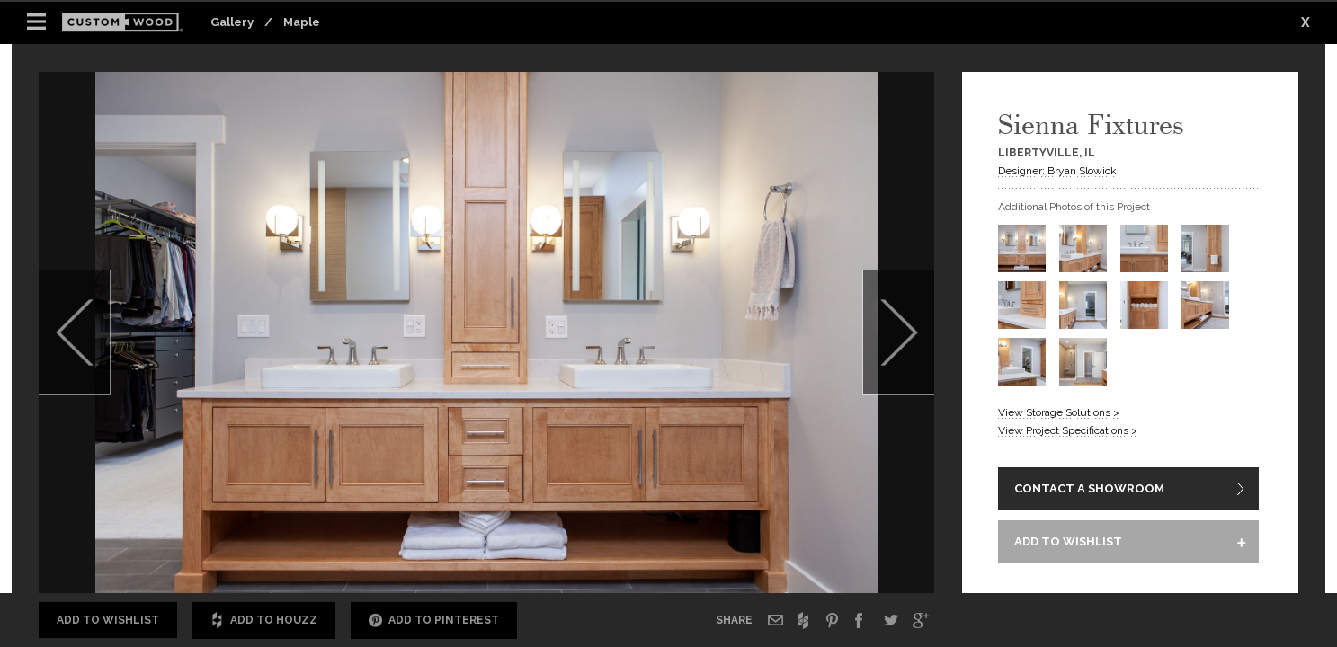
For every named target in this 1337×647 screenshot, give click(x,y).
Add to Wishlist (108, 620)
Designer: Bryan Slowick (1057, 170)
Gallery (232, 22)
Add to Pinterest (434, 620)
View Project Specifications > (1067, 430)
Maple (301, 22)
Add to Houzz (263, 620)
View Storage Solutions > (1058, 412)
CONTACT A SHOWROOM (1089, 489)
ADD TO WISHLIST (1068, 543)
